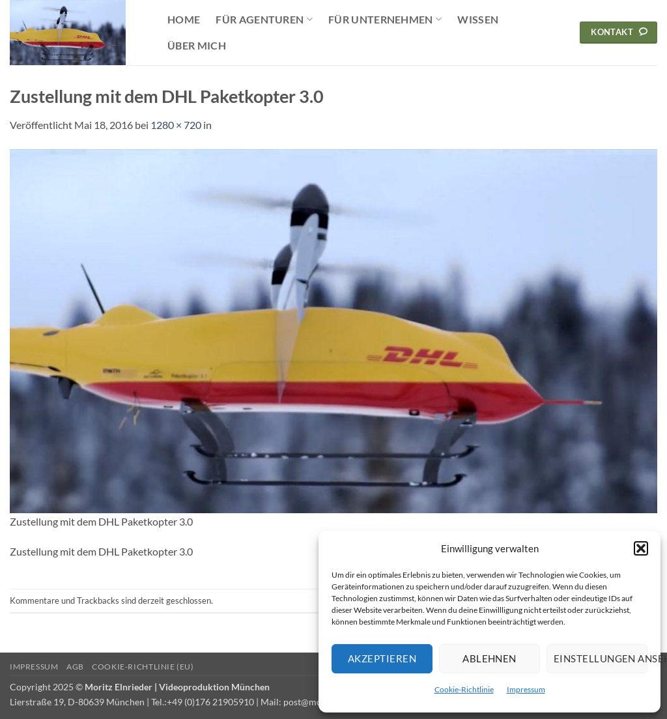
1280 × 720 (175, 125)
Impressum (526, 689)
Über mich (196, 45)
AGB (75, 666)
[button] (640, 548)
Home (183, 19)
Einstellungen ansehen (600, 658)
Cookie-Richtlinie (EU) (142, 666)
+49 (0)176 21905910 (210, 701)
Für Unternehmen (385, 19)
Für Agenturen (264, 19)
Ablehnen (489, 658)
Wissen (477, 19)
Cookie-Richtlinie (464, 689)
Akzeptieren (382, 658)
